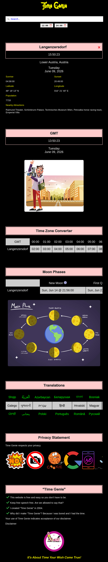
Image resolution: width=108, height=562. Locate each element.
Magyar (94, 405)
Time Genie (54, 6)
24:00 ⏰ (61, 25)
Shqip (12, 397)
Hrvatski (79, 405)
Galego (12, 405)
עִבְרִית (42, 405)
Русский (94, 414)
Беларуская (62, 397)
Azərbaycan (42, 397)
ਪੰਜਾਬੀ (12, 414)
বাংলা (79, 396)
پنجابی (26, 414)
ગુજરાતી (26, 405)
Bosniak (94, 397)
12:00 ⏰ (47, 25)
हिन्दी (62, 405)
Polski (42, 414)
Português (62, 414)
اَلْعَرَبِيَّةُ (26, 397)
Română (79, 414)
